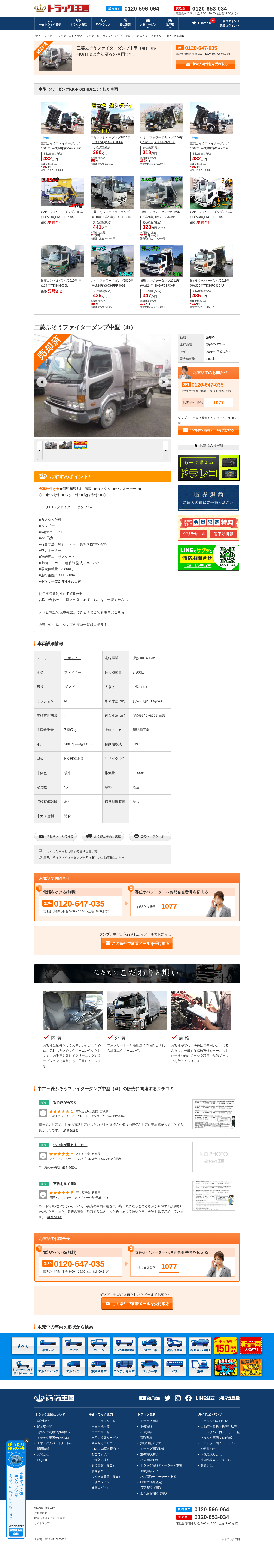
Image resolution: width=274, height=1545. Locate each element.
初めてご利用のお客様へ (53, 1432)
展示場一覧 (44, 1426)
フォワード (67, 1158)
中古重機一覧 (101, 1426)
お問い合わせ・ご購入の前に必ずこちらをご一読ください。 (85, 600)
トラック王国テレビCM (53, 1437)
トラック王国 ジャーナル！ (219, 1443)
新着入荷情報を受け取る (207, 64)
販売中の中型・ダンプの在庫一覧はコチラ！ (73, 624)
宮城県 (104, 1111)
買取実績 (146, 1437)
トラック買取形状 (152, 1448)
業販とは (207, 1465)
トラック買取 (149, 1421)
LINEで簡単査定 (151, 1482)
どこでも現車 (101, 1454)
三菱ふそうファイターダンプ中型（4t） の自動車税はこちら (84, 857)
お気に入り (201, 23)
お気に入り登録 (208, 445)
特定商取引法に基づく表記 (49, 1518)
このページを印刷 (148, 836)
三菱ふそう (72, 658)
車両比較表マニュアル (216, 1460)
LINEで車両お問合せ (105, 1448)
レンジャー (65, 1197)
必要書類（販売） (104, 1465)
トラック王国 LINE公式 (216, 1437)
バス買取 (146, 1432)
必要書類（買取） (152, 1487)
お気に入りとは (211, 1454)
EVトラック (103, 22)
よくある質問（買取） (155, 1493)
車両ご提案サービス (105, 1437)
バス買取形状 (149, 1460)
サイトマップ (42, 1523)
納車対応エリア (102, 1443)
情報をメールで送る (56, 836)
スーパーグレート (77, 1116)
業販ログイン (228, 25)
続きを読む (70, 1130)
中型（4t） (141, 687)
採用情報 (43, 1448)
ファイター (72, 672)
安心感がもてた (65, 1102)
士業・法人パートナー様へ (55, 1443)
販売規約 (98, 1471)
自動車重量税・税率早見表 (219, 1426)
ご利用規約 (40, 1513)
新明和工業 (141, 730)
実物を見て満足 (65, 1184)
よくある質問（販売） (107, 1476)
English (42, 1460)
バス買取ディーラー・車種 (158, 1476)
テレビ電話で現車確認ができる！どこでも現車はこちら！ (83, 612)
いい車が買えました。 (70, 1145)
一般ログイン (228, 21)
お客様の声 (208, 1448)
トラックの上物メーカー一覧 (220, 1432)
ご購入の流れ (101, 1460)
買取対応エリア (150, 1443)
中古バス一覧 (101, 1432)
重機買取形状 (149, 1454)
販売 (43, 1102)
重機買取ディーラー (153, 1471)
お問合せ (43, 1454)
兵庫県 (96, 1153)
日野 (52, 1197)
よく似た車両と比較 (103, 836)
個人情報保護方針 (44, 1507)
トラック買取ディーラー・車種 (161, 1465)
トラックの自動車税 (214, 1421)
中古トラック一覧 (104, 1421)
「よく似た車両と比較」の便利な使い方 (70, 851)
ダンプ (69, 687)
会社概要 (43, 1421)
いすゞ (53, 1158)
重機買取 (146, 1426)
